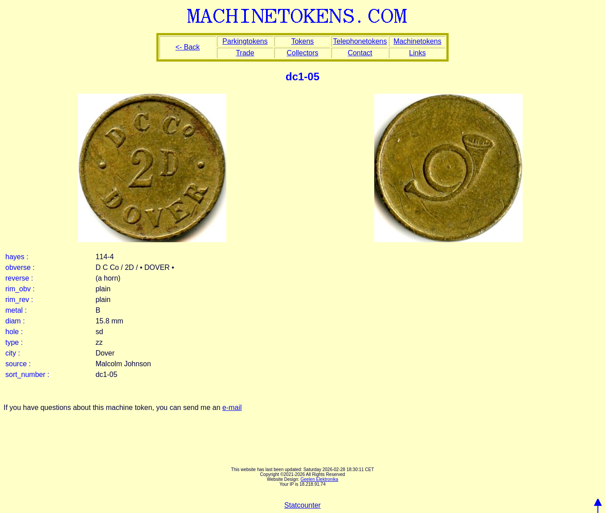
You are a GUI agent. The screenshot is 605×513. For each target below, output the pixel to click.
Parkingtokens (244, 41)
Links (417, 53)
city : (12, 353)
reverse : (19, 278)
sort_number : (27, 374)
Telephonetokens (360, 41)
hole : (14, 331)
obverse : (20, 267)
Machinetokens (417, 41)
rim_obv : (20, 289)
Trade (245, 53)
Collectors (302, 53)
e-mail (232, 407)
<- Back (188, 47)
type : (14, 342)
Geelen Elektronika (319, 479)
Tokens (302, 41)
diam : (15, 321)
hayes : (17, 257)
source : (18, 364)
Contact (359, 53)
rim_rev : (19, 299)
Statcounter (302, 505)
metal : (16, 310)
